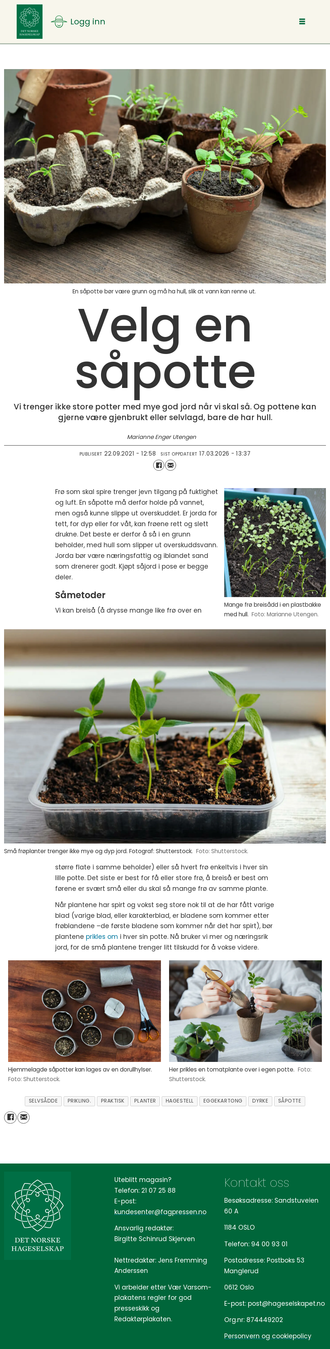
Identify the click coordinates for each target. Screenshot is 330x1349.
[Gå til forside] (30, 21)
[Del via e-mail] (170, 465)
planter (145, 1100)
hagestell (180, 1100)
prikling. (79, 1100)
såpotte (290, 1100)
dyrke (260, 1100)
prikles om (102, 936)
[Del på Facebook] (158, 465)
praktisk (113, 1100)
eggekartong (223, 1100)
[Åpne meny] (78, 21)
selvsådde (43, 1100)
